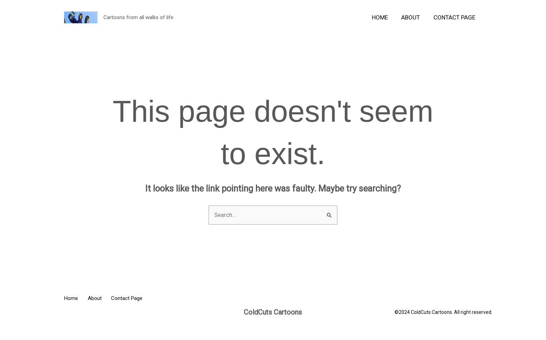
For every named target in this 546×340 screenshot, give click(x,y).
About (413, 17)
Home (384, 17)
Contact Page (455, 17)
